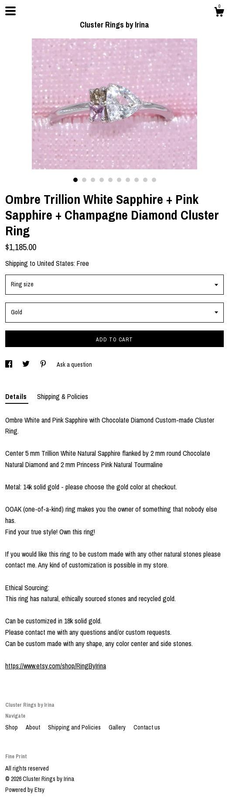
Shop (12, 727)
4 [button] (101, 180)
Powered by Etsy (24, 790)
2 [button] (84, 180)
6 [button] (119, 180)
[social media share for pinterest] (44, 364)
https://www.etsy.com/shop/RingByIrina (55, 666)
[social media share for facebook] (9, 364)
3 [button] (93, 180)
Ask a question (74, 364)
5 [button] (110, 180)
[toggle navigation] (10, 11)
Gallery (118, 727)
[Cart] (219, 13)
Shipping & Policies (62, 396)
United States (55, 263)
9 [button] (145, 180)
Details (16, 396)
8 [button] (136, 180)
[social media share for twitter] (26, 364)
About (33, 727)
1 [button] (75, 180)
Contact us (146, 727)
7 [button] (128, 180)
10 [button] (154, 180)
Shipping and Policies (75, 727)
